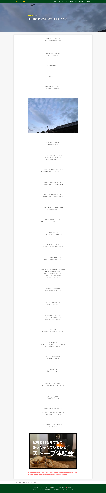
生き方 (35, 474)
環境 (31, 474)
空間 (48, 474)
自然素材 (58, 474)
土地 (43, 472)
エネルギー (38, 472)
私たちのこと (81, 1)
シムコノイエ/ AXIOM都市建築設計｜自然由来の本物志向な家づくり (50, 489)
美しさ (53, 474)
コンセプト (55, 1)
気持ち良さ (70, 472)
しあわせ (30, 15)
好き (47, 472)
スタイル (66, 1)
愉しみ (60, 472)
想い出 (55, 472)
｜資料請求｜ (89, 1)
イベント (61, 1)
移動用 (44, 474)
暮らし (65, 472)
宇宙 (51, 472)
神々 (39, 474)
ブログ (75, 1)
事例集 (71, 1)
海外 (76, 472)
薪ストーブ (64, 474)
